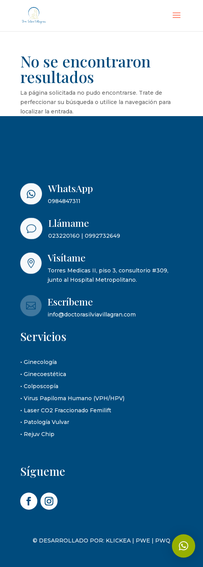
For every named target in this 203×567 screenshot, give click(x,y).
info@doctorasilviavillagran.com (91, 314)
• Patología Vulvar (44, 422)
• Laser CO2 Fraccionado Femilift (65, 410)
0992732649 (102, 235)
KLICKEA (118, 540)
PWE (143, 540)
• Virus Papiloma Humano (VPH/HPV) (72, 398)
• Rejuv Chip (37, 434)
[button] (183, 546)
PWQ (162, 540)
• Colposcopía (39, 386)
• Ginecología (38, 362)
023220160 (64, 235)
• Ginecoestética (43, 374)
